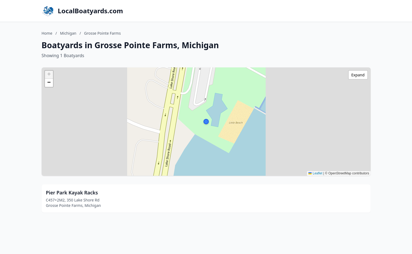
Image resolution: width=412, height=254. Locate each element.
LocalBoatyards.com (90, 10)
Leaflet (315, 173)
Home (47, 33)
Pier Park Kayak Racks (72, 192)
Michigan (68, 33)
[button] (206, 121)
